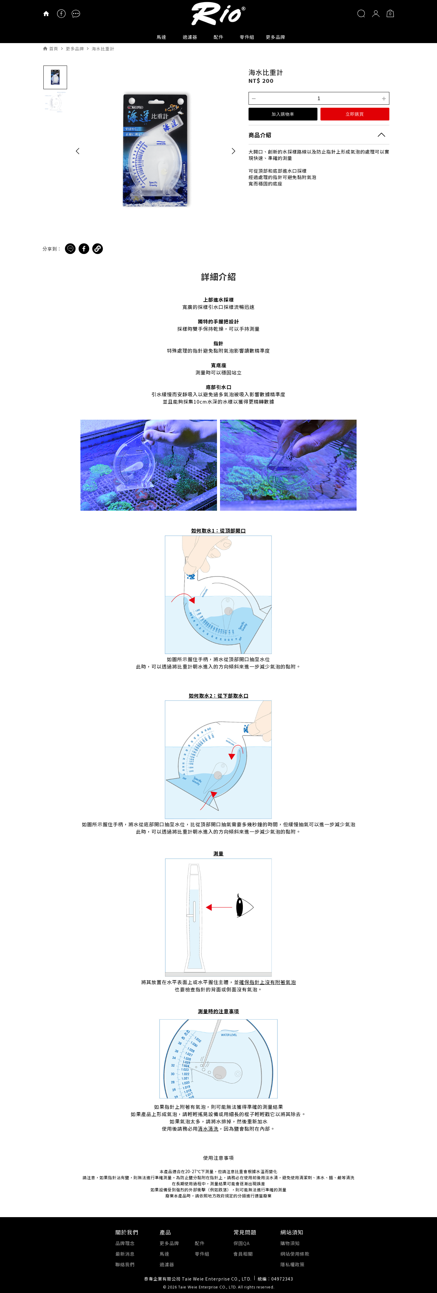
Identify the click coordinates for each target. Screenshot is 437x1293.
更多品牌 (275, 37)
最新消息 (125, 1254)
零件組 (247, 37)
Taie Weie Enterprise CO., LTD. (207, 1288)
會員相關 (243, 1254)
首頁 (53, 49)
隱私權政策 (292, 1264)
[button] (77, 150)
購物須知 (290, 1243)
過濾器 (190, 37)
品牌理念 (125, 1243)
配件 (218, 37)
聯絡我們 (125, 1264)
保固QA (241, 1243)
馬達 (161, 37)
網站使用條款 (295, 1254)
